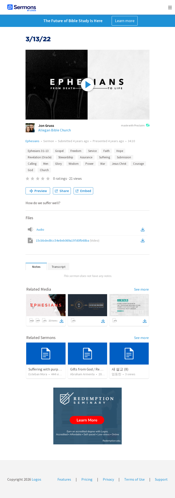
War (102, 164)
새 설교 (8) (120, 369)
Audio (40, 229)
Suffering (104, 157)
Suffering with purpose (46, 369)
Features (64, 479)
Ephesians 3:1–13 (38, 151)
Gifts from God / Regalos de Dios (95, 369)
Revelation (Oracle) (39, 157)
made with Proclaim (135, 126)
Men (45, 164)
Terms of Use (134, 479)
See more (141, 289)
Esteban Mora (37, 374)
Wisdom (74, 164)
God (30, 170)
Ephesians (32, 141)
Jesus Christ (119, 164)
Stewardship (65, 157)
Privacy (108, 479)
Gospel (59, 151)
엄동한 (116, 374)
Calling (32, 164)
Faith (106, 151)
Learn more (124, 20)
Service (92, 151)
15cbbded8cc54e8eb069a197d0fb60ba (67, 240)
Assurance (86, 157)
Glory (58, 164)
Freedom (75, 151)
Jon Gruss (46, 125)
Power (89, 164)
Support (161, 479)
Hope (119, 151)
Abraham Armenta (82, 374)
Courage (138, 164)
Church (44, 170)
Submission (124, 157)
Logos (36, 479)
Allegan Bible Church (54, 130)
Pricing (87, 479)
